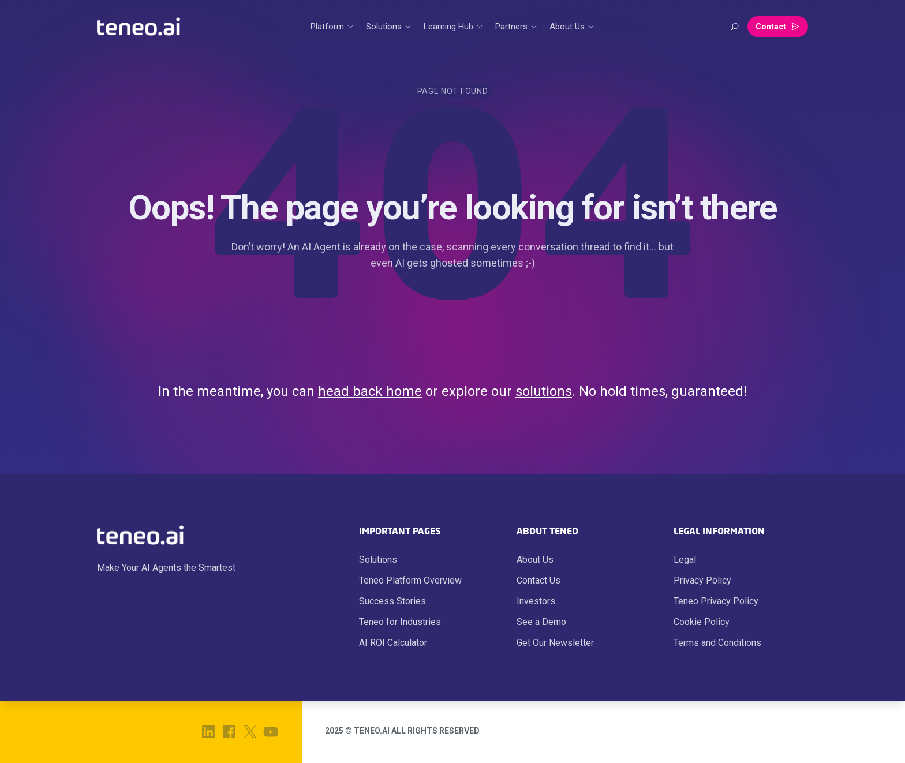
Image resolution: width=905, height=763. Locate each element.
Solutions (378, 559)
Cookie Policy (702, 621)
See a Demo (541, 621)
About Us (535, 559)
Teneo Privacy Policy (716, 601)
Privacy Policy (702, 580)
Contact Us (538, 580)
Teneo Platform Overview (410, 580)
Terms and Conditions (717, 642)
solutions (543, 391)
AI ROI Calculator (393, 642)
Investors (536, 601)
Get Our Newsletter (555, 642)
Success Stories (392, 601)
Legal (685, 559)
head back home (370, 391)
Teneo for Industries (400, 621)
